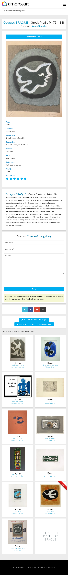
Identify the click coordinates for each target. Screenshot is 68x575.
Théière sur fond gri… (50, 438)
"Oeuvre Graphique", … (17, 548)
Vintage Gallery (50, 367)
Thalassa (50, 475)
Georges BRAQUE (15, 22)
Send (34, 289)
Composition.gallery (39, 26)
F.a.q (55, 567)
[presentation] (22, 281)
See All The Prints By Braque (34, 320)
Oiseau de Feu (50, 511)
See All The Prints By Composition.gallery (34, 324)
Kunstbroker (18, 550)
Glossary (50, 567)
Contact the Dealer (34, 37)
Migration (17, 511)
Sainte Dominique (17, 475)
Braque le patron (17, 402)
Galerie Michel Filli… (17, 404)
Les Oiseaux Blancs (18, 365)
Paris (50, 402)
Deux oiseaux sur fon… (50, 365)
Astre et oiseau (17, 438)
